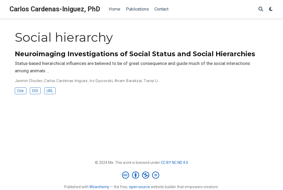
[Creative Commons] (141, 175)
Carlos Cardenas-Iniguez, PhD (55, 9)
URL (50, 91)
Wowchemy (99, 187)
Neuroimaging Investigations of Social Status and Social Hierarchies (135, 54)
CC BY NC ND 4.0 (174, 162)
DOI (35, 91)
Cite (20, 91)
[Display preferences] (271, 9)
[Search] (260, 9)
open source (139, 187)
